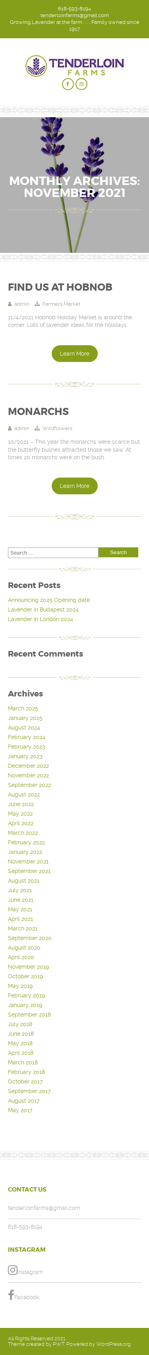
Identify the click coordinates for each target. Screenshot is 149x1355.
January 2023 (25, 756)
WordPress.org (113, 1344)
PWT (58, 1344)
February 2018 (26, 1072)
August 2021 (23, 880)
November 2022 (28, 775)
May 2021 (20, 909)
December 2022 (28, 766)
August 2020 (24, 947)
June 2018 (21, 1034)
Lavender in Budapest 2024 (43, 609)
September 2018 (29, 1014)
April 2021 (20, 919)
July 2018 (20, 1024)
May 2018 (20, 1043)
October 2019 (25, 976)
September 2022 (29, 785)
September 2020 (30, 938)
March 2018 (23, 1062)
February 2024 (26, 737)
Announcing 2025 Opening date (49, 600)
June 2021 (20, 900)
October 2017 (25, 1081)
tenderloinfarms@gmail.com (75, 15)
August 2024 (24, 727)
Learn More (74, 353)
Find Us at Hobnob (60, 287)
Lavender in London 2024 (40, 619)
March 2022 (23, 833)
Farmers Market (61, 304)
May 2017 (20, 1110)
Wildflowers (57, 428)
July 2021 (20, 890)
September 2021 (29, 871)
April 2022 (20, 823)
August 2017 (23, 1100)
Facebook (23, 1295)
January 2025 (25, 718)
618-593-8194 (74, 9)
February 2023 (26, 746)
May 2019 (20, 986)
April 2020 (21, 957)
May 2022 (20, 813)
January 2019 (25, 1005)
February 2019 (26, 995)
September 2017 (29, 1091)
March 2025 (23, 708)
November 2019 (28, 967)
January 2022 (25, 852)
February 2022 (26, 842)
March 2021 (22, 928)
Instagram (25, 1270)
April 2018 (20, 1053)
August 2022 (24, 794)
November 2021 (28, 861)
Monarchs (38, 411)
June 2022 (21, 804)
